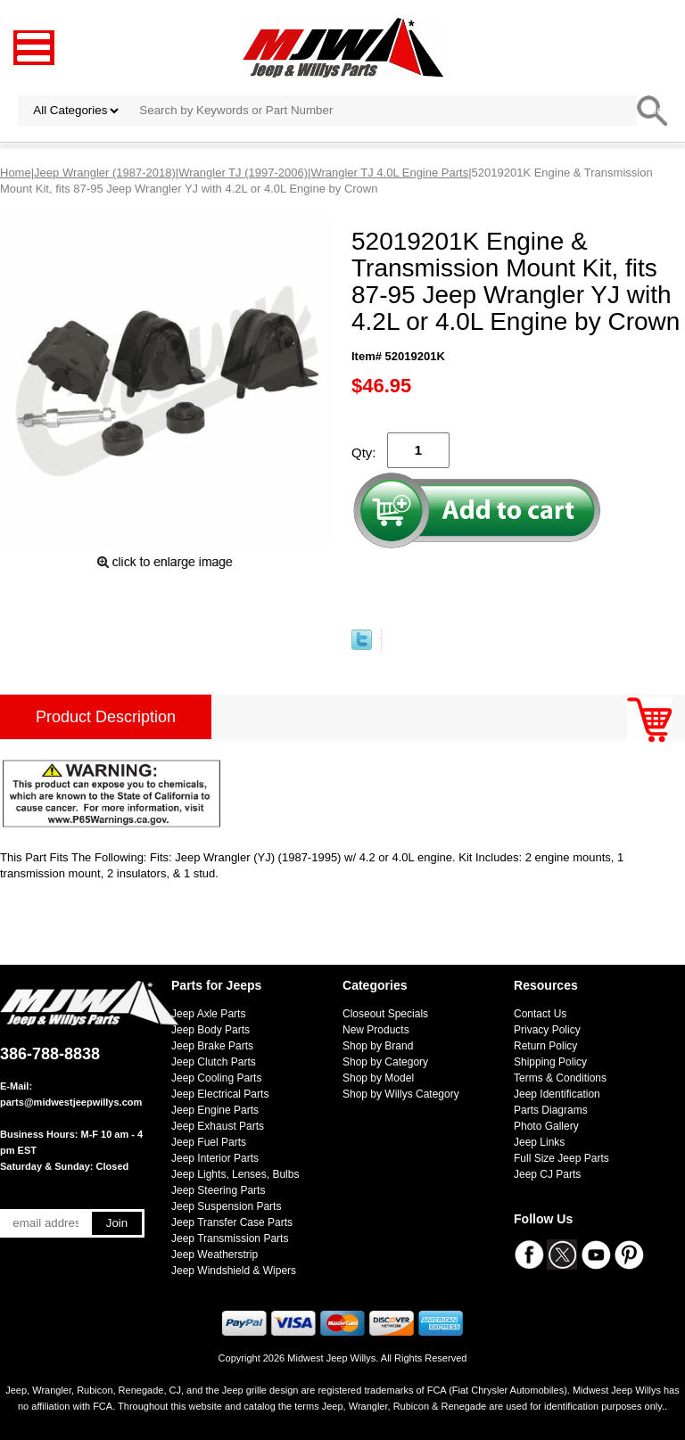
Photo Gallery (546, 1126)
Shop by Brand (377, 1046)
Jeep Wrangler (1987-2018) (105, 172)
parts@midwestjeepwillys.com (71, 1102)
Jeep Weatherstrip (214, 1254)
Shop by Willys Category (400, 1094)
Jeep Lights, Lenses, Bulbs (235, 1174)
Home (15, 172)
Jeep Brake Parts (212, 1046)
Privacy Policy (547, 1030)
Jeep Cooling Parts (216, 1078)
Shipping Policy (550, 1062)
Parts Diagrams (551, 1110)
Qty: (363, 452)
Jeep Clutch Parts (213, 1062)
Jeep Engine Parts (215, 1110)
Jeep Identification (557, 1094)
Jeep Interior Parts (215, 1158)
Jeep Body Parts (210, 1030)
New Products (375, 1030)
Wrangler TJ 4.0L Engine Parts (389, 172)
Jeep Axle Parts (208, 1014)
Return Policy (545, 1046)
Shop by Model (378, 1078)
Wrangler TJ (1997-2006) (243, 172)
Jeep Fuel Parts (208, 1142)
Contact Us (540, 1014)
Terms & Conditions (560, 1078)
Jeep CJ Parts (547, 1174)
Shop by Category (385, 1062)
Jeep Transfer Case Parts (232, 1222)
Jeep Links (539, 1142)
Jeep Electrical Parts (219, 1094)
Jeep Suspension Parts (226, 1206)
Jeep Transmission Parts (229, 1238)
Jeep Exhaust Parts (217, 1126)
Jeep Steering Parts (218, 1190)
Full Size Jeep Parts (561, 1158)
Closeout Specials (385, 1014)
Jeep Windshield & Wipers (233, 1270)
